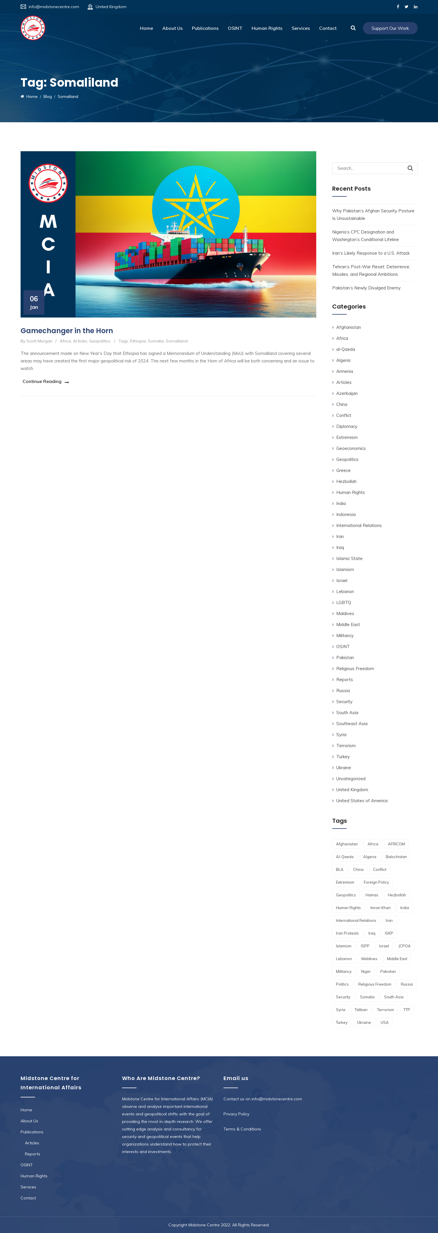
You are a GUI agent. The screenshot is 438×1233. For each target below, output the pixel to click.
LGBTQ (343, 602)
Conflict (343, 415)
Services (301, 28)
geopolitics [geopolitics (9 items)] (346, 895)
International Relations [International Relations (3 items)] (356, 920)
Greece (343, 470)
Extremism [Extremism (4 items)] (345, 882)
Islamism (345, 569)
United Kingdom (352, 789)
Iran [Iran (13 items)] (389, 920)
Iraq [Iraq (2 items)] (371, 933)
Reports (344, 679)
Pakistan (345, 657)
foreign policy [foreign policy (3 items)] (376, 882)
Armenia (344, 371)
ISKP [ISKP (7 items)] (389, 933)
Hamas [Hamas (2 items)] (372, 895)
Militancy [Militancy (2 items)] (344, 971)
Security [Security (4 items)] (343, 997)
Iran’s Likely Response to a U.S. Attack (371, 253)
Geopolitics (99, 341)
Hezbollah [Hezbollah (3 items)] (397, 895)
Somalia (156, 341)
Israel (341, 580)
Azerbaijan (347, 393)
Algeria (343, 360)
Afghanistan (348, 327)
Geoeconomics (351, 448)
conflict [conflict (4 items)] (379, 869)
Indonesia (346, 514)
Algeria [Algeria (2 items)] (369, 856)
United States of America (362, 800)
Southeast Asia (352, 723)
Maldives (345, 613)
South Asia (347, 712)
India (341, 503)
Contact (328, 28)
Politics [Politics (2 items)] (342, 984)
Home (146, 28)
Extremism (347, 437)
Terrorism (346, 745)
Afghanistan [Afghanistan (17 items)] (347, 844)
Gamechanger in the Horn (67, 330)
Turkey (343, 756)
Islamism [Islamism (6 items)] (343, 946)
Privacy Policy (236, 1114)
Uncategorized (351, 778)
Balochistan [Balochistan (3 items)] (396, 856)
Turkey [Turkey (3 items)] (342, 1022)
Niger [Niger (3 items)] (366, 971)
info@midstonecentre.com (54, 6)
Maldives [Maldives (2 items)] (369, 958)
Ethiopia (138, 341)
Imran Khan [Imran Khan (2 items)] (380, 907)
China (341, 404)
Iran (340, 536)
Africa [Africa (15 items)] (373, 844)
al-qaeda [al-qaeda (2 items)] (345, 856)
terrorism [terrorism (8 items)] (385, 1009)
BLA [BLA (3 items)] (340, 869)
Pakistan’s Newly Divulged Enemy (366, 288)
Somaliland (177, 341)
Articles (80, 341)
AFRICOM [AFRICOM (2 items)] (396, 844)
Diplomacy (346, 426)
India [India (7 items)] (404, 907)
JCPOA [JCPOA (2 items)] (405, 946)
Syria (341, 734)
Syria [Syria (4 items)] (340, 1009)
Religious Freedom (355, 668)
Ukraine (343, 767)
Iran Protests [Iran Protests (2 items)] (347, 933)
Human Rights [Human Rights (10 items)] (348, 907)
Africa (65, 341)
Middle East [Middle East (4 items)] (397, 958)
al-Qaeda (345, 349)
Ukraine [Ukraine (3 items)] (364, 1022)
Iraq (340, 547)
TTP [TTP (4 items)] (407, 1009)
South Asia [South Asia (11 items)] (394, 997)
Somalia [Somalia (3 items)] (367, 997)
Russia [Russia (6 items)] (407, 984)
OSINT (235, 28)
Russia (343, 690)
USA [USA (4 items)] (385, 1022)
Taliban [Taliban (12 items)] (361, 1009)
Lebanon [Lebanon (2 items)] (344, 958)
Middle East (348, 624)
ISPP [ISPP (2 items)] (365, 946)
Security (344, 701)
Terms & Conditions (242, 1129)
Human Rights (267, 28)
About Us (172, 28)
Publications (205, 28)
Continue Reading (40, 381)
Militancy (345, 635)
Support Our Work (390, 28)
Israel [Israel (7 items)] (384, 946)
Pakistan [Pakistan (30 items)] (388, 971)
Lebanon (345, 591)
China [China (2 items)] (358, 869)
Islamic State (349, 558)
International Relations (359, 525)
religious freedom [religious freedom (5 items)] (374, 984)
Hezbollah (346, 481)
